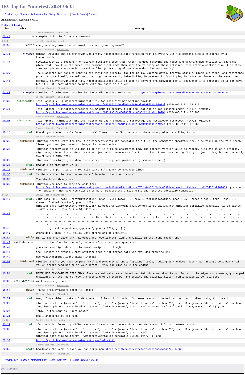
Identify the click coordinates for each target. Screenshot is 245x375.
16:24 (6, 149)
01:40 (6, 80)
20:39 (6, 340)
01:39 (6, 73)
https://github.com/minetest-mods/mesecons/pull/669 (143, 349)
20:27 (6, 303)
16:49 (6, 256)
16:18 (6, 132)
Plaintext (93, 14)
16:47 (6, 242)
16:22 (5, 137)
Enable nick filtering (11, 25)
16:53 (6, 261)
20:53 (6, 349)
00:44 (6, 36)
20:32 (6, 324)
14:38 (6, 109)
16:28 (6, 165)
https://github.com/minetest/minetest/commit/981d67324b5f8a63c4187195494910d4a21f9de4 (100, 124)
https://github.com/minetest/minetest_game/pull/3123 (75, 340)
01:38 (6, 61)
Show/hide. (63, 32)
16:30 (6, 174)
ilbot (15, 369)
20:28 (6, 315)
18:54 (6, 289)
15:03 (6, 120)
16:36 (5, 195)
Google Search (79, 14)
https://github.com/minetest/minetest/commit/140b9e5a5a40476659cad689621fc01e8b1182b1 (100, 112)
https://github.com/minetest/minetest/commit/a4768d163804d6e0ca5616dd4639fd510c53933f (100, 104)
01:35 (6, 53)
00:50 (5, 41)
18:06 (6, 281)
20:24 (6, 298)
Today (52, 14)
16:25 (6, 160)
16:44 (6, 237)
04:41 (6, 92)
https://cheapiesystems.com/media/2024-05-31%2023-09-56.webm (183, 92)
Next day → (63, 14)
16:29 (6, 169)
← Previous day (9, 14)
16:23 (6, 141)
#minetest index (39, 14)
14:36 (6, 101)
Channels (24, 14)
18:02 (6, 273)
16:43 (6, 199)
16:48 (6, 252)
